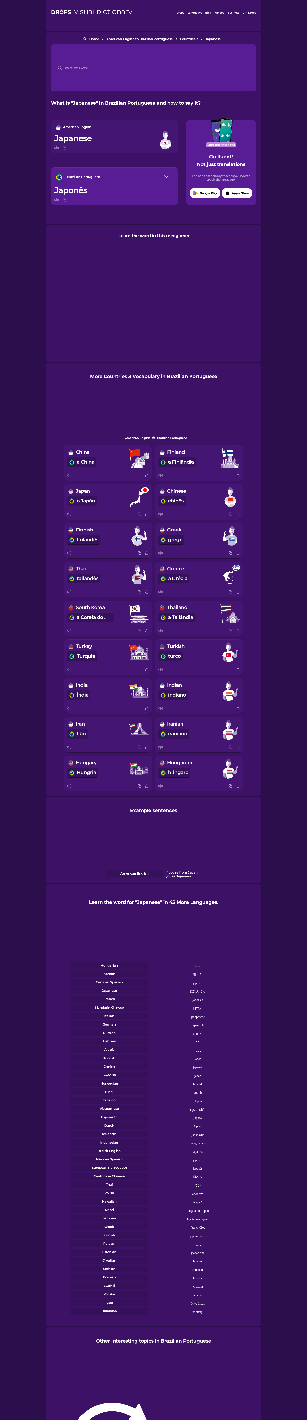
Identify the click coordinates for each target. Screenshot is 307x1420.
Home (94, 39)
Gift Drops (249, 12)
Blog (208, 12)
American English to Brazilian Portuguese (139, 39)
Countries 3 (189, 39)
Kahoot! (219, 12)
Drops (180, 12)
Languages (194, 12)
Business (233, 12)
